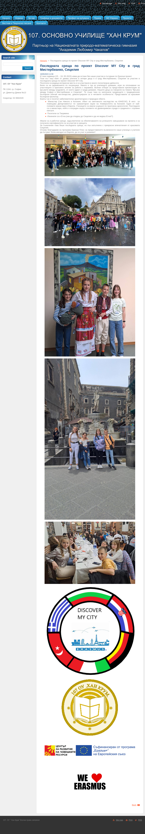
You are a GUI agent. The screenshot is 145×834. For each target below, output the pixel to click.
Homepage (107, 3)
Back (134, 805)
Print (143, 3)
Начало (43, 61)
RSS (133, 3)
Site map (122, 3)
